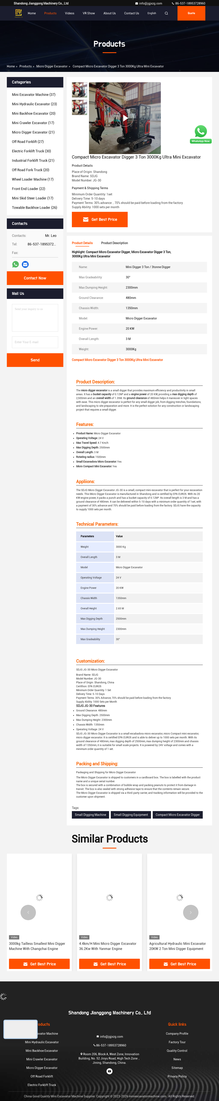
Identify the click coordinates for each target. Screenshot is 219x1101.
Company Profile (177, 1033)
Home (32, 13)
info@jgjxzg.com (149, 3)
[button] (28, 912)
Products (50, 13)
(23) (34, 104)
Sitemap (177, 1068)
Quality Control (177, 1050)
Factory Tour (177, 1042)
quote (191, 13)
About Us (110, 13)
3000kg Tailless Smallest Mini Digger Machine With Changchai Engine (37, 946)
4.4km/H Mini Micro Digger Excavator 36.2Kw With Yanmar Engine (107, 946)
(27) (28, 142)
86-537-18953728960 (188, 3)
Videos (69, 13)
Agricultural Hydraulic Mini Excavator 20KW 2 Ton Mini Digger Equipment (177, 946)
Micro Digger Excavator (52, 66)
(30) (31, 151)
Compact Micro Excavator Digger (178, 814)
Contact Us (131, 13)
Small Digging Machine (90, 814)
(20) (33, 113)
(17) (33, 123)
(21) (33, 132)
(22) (28, 189)
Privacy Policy (177, 1076)
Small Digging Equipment (131, 814)
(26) (34, 208)
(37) (33, 95)
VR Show (89, 13)
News (177, 1059)
